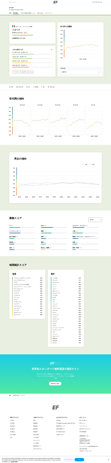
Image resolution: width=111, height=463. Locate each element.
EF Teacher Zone (60, 431)
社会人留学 (36, 434)
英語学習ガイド (37, 446)
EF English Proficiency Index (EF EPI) (65, 423)
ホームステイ (36, 440)
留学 (34, 420)
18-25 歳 (12, 426)
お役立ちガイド (60, 434)
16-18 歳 (12, 423)
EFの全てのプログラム (85, 429)
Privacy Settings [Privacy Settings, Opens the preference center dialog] (69, 459)
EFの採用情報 (83, 431)
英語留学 (35, 431)
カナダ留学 (36, 443)
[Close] (108, 459)
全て (11, 437)
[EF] (55, 2)
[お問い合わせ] (97, 2)
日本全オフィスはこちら (85, 451)
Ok (79, 459)
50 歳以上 (12, 431)
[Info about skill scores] (51, 49)
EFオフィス (82, 423)
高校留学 (35, 426)
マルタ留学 (36, 437)
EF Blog (58, 420)
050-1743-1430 (83, 448)
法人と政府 (13, 434)
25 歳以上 (12, 429)
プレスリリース (83, 426)
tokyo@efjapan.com (93, 446)
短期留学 (35, 423)
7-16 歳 (12, 420)
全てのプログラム (37, 448)
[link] (16, 8)
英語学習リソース (60, 426)
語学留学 (35, 429)
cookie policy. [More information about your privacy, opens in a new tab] (14, 461)
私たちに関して (83, 420)
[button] (12, 2)
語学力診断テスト (60, 429)
